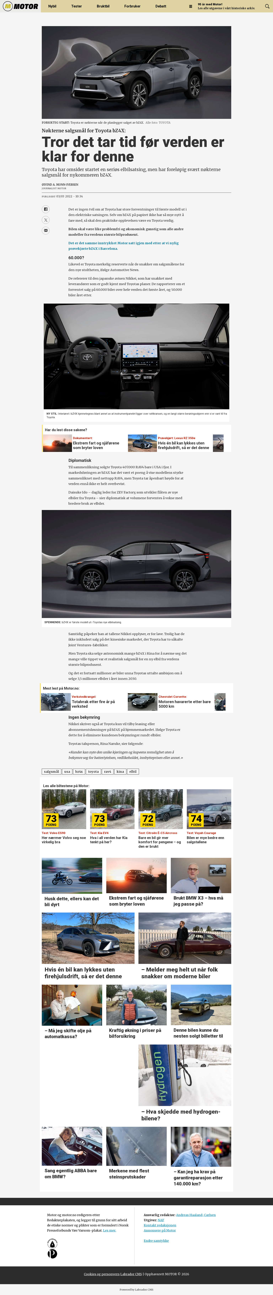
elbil (133, 772)
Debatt (161, 6)
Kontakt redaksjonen (160, 1225)
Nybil (52, 6)
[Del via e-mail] (46, 230)
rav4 (107, 772)
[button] (219, 441)
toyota (93, 772)
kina (120, 772)
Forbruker (132, 6)
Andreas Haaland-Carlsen (196, 1215)
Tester (76, 6)
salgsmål (51, 772)
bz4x (79, 772)
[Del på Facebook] (46, 209)
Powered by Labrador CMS (136, 1289)
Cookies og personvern (102, 1274)
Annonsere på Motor (160, 1230)
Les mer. (109, 1230)
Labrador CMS (131, 1274)
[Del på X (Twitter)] (46, 220)
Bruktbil (103, 6)
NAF (161, 1220)
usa (67, 772)
